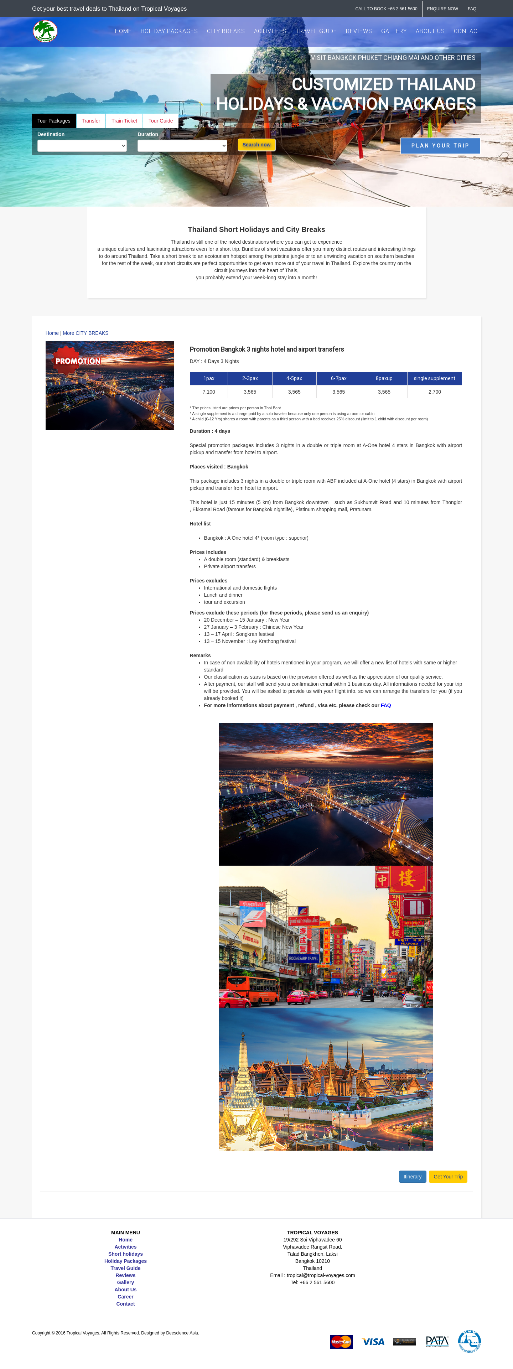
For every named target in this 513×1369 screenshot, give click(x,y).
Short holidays (125, 1254)
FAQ (386, 705)
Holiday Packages (125, 1261)
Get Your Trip (448, 1176)
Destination (50, 134)
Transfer (91, 121)
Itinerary (413, 1176)
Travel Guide (125, 1268)
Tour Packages (54, 121)
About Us (125, 1289)
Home (52, 333)
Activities (125, 1247)
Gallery (125, 1282)
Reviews (125, 1275)
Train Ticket (124, 121)
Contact (125, 1304)
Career (125, 1297)
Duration (148, 134)
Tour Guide (161, 121)
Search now (257, 144)
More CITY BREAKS (86, 333)
